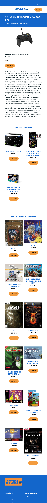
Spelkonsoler (15, 54)
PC (25, 54)
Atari (9, 497)
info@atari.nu (38, 4)
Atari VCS (10, 500)
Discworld (33, 245)
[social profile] (25, 2)
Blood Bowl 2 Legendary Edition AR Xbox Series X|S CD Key (33, 281)
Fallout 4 (14, 331)
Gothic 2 (13, 248)
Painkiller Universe (33, 456)
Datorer (22, 54)
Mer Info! (10, 65)
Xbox (28, 54)
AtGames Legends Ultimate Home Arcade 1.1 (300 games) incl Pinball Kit (33, 153)
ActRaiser (14, 443)
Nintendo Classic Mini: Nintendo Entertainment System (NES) (13, 189)
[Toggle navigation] (7, 9)
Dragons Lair (14, 405)
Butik (38, 9)
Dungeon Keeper (33, 330)
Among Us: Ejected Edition (13, 151)
